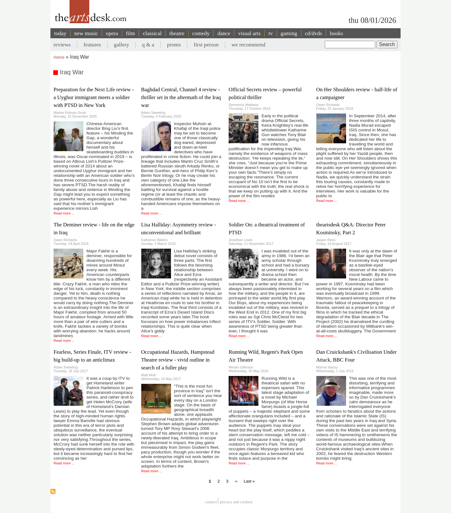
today (60, 33)
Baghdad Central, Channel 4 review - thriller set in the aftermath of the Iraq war (181, 97)
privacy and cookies (236, 502)
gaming (289, 33)
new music (86, 33)
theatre (176, 33)
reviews (62, 44)
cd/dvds (313, 33)
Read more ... (64, 213)
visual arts (249, 33)
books (336, 33)
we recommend (248, 44)
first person (206, 44)
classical (152, 33)
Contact (211, 502)
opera (112, 33)
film (130, 33)
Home (59, 57)
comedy (201, 33)
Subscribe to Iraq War (52, 491)
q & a (148, 44)
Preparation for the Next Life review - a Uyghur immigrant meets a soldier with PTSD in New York (94, 97)
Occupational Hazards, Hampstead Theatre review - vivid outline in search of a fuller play (178, 360)
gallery (121, 44)
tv (270, 33)
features (92, 44)
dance (223, 33)
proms (174, 44)
